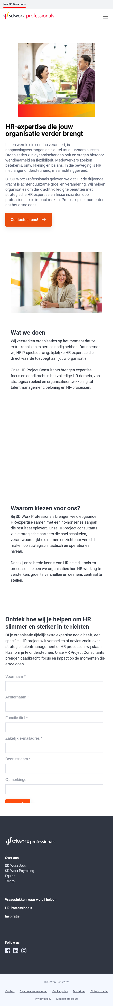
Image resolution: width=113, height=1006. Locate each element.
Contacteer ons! (24, 219)
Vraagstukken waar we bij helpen (30, 900)
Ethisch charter (99, 991)
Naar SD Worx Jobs (14, 4)
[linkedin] (15, 950)
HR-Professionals (18, 908)
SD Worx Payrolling (19, 871)
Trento (10, 881)
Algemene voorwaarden (33, 991)
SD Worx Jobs (15, 866)
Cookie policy (60, 991)
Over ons (12, 858)
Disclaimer (79, 991)
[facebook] (7, 950)
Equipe (10, 876)
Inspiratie (12, 916)
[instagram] (23, 950)
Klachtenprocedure (67, 998)
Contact (10, 991)
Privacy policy (43, 998)
